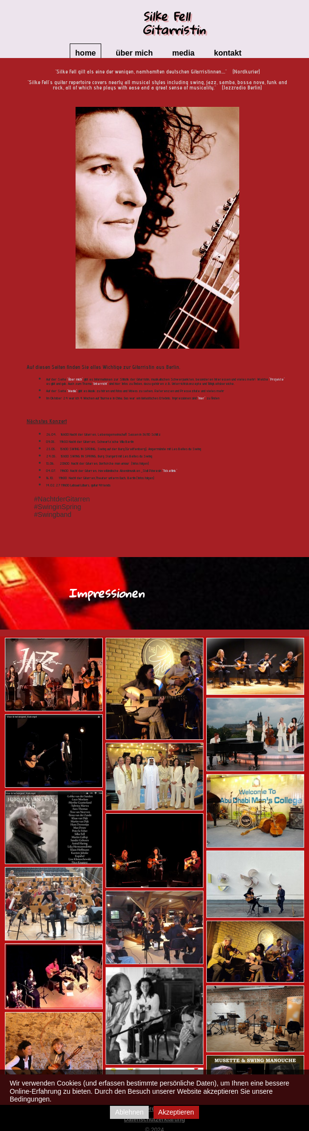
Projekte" (277, 379)
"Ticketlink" (169, 470)
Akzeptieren (176, 1112)
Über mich (134, 53)
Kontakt (228, 53)
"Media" (72, 390)
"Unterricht (100, 383)
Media (183, 53)
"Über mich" (74, 379)
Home (85, 53)
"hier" (201, 398)
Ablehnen (129, 1112)
